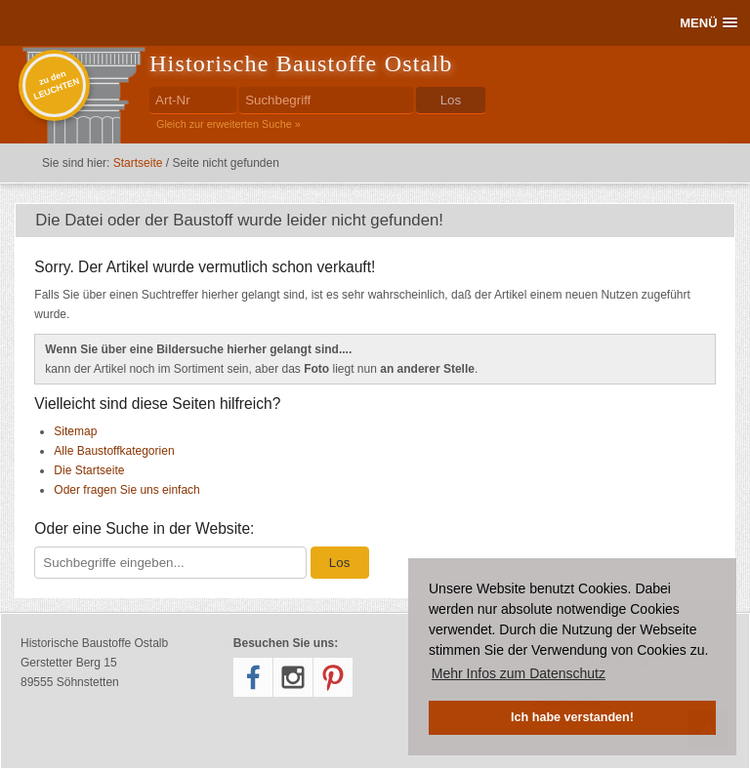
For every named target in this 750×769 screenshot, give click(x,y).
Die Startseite (89, 470)
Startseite (138, 163)
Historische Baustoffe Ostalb (300, 63)
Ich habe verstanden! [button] (572, 717)
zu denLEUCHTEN (56, 84)
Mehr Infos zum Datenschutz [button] (518, 673)
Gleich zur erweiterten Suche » (228, 124)
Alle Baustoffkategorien (114, 451)
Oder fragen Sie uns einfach (126, 490)
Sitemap (75, 431)
